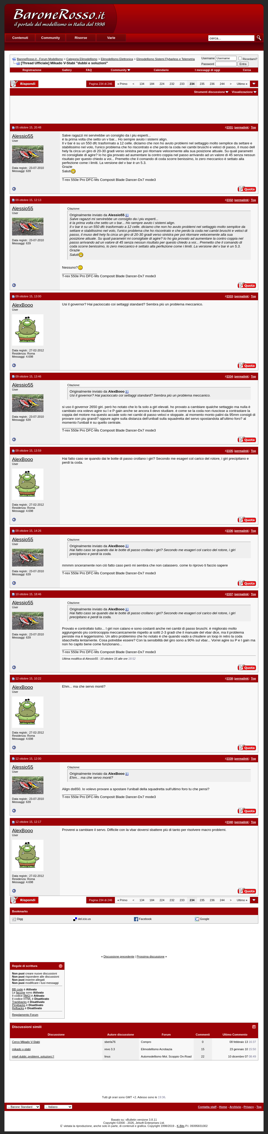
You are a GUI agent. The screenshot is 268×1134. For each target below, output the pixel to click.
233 (182, 83)
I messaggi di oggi (207, 70)
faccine (20, 992)
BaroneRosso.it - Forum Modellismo (40, 59)
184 (151, 83)
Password (208, 64)
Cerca (247, 70)
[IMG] (26, 995)
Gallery (67, 70)
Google (204, 918)
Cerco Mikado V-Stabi (26, 1041)
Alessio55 (22, 136)
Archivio (235, 1106)
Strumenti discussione (209, 91)
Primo (122, 83)
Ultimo (242, 83)
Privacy (249, 1106)
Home (223, 1106)
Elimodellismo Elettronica (117, 59)
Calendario (161, 70)
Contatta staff (207, 1106)
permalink (241, 127)
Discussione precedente (119, 956)
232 (172, 83)
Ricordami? (247, 59)
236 (212, 83)
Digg (20, 918)
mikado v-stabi (21, 1049)
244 (222, 83)
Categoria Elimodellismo (81, 59)
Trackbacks (19, 1001)
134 (141, 83)
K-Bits (180, 1125)
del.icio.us (84, 918)
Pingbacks (18, 1005)
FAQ (89, 70)
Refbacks (18, 1008)
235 (202, 83)
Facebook (145, 918)
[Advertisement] (190, 18)
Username (208, 58)
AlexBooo (22, 305)
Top (258, 1106)
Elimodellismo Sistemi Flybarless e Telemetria (165, 59)
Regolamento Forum (25, 1014)
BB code (17, 989)
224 (162, 83)
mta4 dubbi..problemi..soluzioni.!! (33, 1056)
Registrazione (32, 70)
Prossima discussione (150, 956)
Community (120, 70)
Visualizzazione (242, 91)
